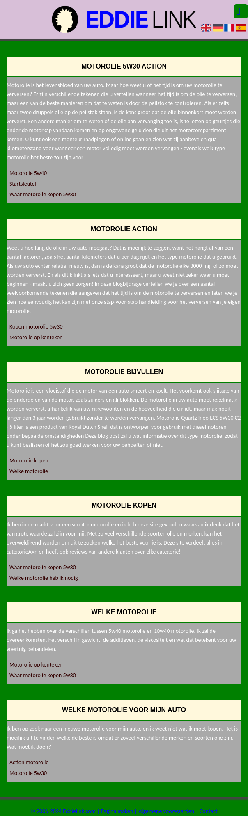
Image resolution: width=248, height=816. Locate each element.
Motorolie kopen (28, 460)
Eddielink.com (79, 811)
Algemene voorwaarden (166, 811)
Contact (209, 811)
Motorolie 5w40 (28, 173)
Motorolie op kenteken (36, 337)
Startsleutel (22, 183)
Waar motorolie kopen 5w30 (42, 194)
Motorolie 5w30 (28, 773)
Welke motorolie (28, 471)
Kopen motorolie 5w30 (36, 326)
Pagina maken (117, 811)
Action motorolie (29, 762)
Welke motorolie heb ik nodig (43, 578)
